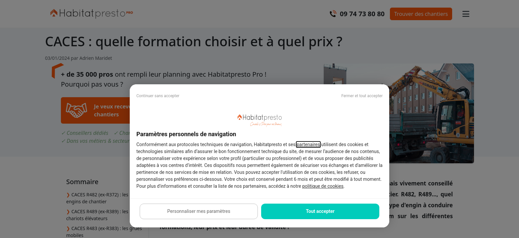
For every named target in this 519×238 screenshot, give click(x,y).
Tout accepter (320, 211)
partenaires (308, 144)
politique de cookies (322, 186)
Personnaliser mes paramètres (198, 211)
